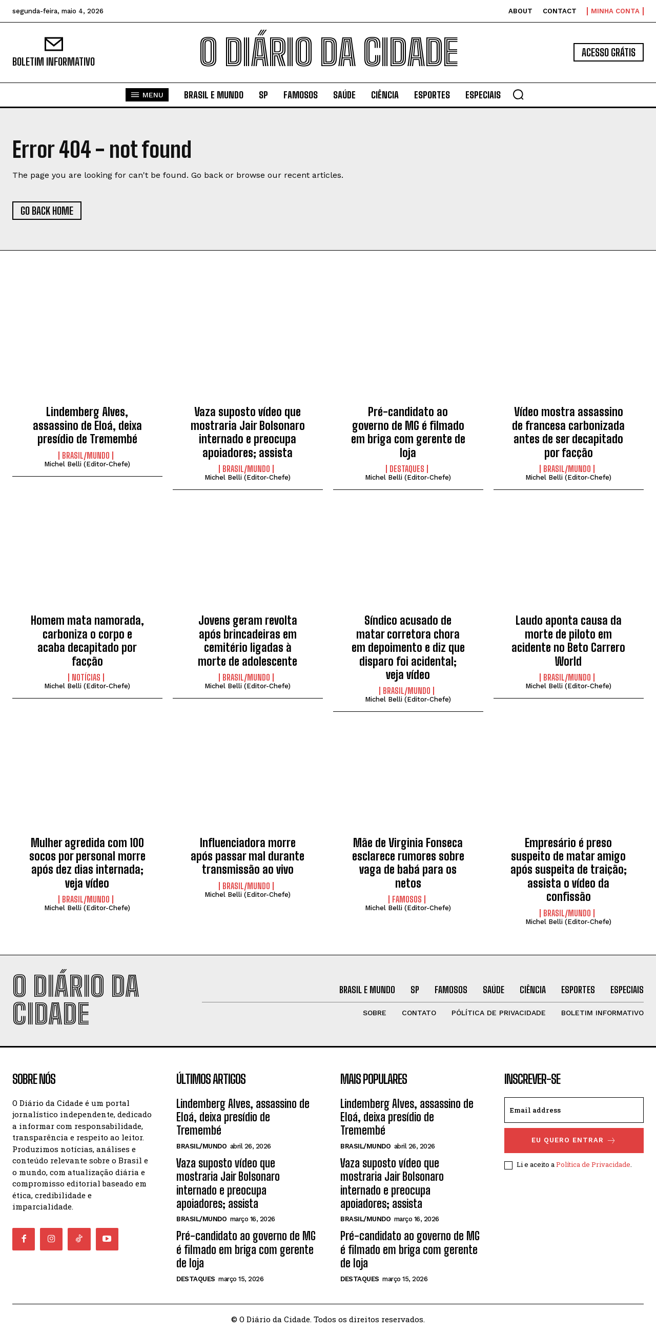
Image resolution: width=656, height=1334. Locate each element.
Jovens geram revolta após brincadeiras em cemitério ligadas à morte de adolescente (247, 640)
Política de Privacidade (593, 1164)
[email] (574, 1110)
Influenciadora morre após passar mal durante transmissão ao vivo (247, 856)
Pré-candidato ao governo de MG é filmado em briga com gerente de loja (408, 432)
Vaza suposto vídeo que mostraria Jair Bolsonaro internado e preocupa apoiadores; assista (248, 432)
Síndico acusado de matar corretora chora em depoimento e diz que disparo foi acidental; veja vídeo (408, 647)
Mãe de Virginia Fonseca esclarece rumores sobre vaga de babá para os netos (408, 863)
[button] (518, 94)
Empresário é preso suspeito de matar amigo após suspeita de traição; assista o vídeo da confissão (568, 870)
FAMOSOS (407, 899)
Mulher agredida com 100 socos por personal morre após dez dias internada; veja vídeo (87, 863)
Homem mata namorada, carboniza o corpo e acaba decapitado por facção (87, 640)
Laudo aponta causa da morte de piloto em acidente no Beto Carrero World (568, 640)
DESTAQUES (406, 469)
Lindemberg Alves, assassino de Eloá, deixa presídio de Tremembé (87, 425)
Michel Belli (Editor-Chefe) (87, 464)
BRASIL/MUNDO (86, 455)
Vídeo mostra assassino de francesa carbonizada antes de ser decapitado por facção (568, 432)
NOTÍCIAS (86, 677)
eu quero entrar (574, 1140)
